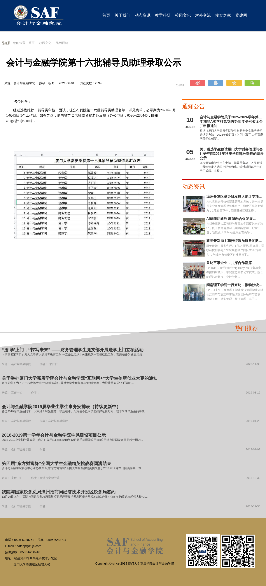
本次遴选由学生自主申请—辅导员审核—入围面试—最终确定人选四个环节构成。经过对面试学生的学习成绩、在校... (231, 166)
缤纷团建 (62, 43)
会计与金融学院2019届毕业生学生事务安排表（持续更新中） (61, 406)
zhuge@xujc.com (18, 120)
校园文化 (45, 43)
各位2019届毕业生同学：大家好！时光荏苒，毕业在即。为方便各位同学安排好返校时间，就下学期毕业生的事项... (74, 411)
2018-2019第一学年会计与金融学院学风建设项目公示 (54, 435)
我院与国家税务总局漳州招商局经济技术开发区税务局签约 (59, 492)
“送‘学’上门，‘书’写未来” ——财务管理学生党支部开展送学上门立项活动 (73, 349)
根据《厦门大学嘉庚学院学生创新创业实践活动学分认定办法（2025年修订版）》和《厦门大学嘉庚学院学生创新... (231, 134)
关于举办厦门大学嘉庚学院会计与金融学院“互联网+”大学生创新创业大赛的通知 (80, 378)
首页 (31, 43)
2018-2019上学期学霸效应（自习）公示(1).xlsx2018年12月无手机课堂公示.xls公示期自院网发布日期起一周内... (72, 439)
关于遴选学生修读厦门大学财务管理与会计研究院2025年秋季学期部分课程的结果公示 (232, 153)
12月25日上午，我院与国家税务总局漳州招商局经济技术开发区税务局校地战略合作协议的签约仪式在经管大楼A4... (75, 496)
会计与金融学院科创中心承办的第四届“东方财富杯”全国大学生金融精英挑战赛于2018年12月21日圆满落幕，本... (73, 468)
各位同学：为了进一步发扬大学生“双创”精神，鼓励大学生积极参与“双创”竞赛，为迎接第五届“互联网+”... (68, 383)
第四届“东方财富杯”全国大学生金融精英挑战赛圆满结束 (56, 463)
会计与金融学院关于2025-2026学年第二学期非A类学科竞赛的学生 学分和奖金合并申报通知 (231, 121)
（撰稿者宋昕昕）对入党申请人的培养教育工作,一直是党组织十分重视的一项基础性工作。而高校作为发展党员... (73, 354)
